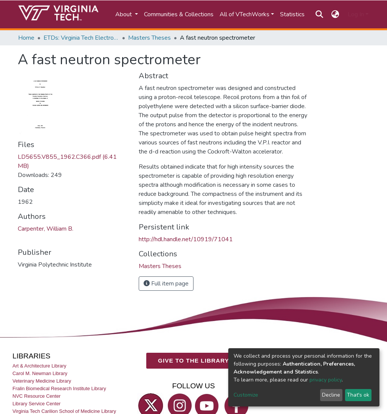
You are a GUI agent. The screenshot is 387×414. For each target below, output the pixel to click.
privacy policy (326, 379)
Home (26, 38)
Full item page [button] (166, 283)
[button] (335, 14)
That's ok (358, 394)
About (124, 14)
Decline (331, 394)
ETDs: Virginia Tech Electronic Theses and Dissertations (81, 38)
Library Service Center (36, 403)
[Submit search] (319, 14)
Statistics (292, 14)
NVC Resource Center (36, 396)
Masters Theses (149, 38)
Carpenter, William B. (45, 229)
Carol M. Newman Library (39, 373)
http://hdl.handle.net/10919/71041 (186, 239)
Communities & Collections (179, 14)
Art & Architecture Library (39, 365)
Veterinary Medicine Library (41, 381)
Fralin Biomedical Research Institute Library (59, 388)
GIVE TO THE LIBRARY (193, 360)
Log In (356, 14)
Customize (246, 394)
